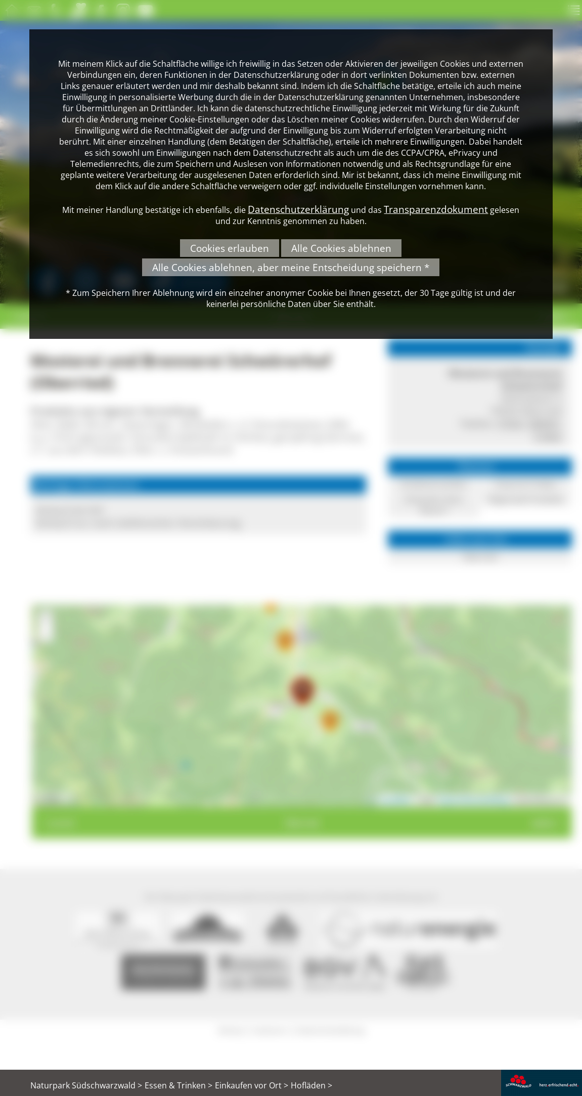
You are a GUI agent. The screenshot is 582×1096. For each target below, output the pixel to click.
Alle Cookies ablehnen (341, 248)
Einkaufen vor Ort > (251, 1085)
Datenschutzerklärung (298, 209)
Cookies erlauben (229, 248)
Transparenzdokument (436, 209)
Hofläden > (311, 1085)
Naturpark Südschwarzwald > (86, 1085)
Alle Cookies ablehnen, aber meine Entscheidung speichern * (290, 267)
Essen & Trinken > (178, 1085)
